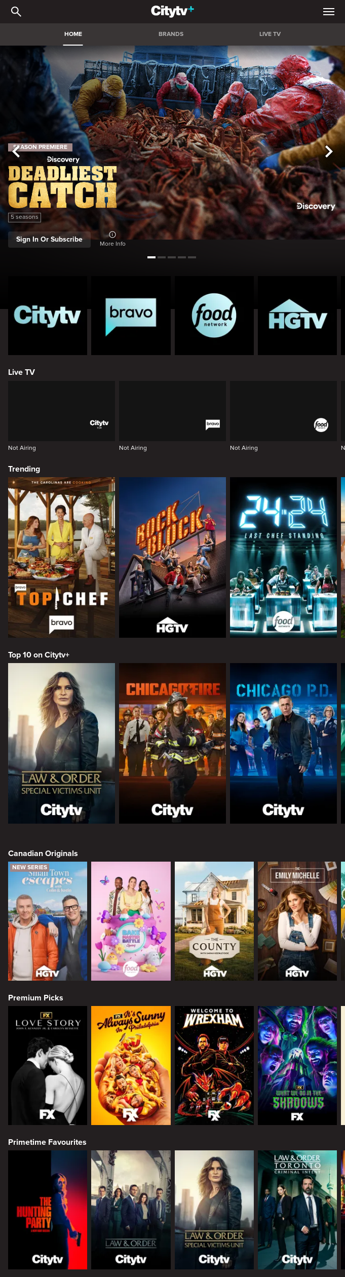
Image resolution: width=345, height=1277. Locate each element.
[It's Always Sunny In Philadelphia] (130, 1065)
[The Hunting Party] (47, 1209)
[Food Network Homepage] (214, 315)
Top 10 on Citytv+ (38, 655)
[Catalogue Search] (16, 12)
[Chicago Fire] (172, 743)
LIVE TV (270, 34)
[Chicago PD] (283, 743)
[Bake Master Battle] (130, 921)
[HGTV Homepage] (297, 315)
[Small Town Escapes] (47, 921)
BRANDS (171, 34)
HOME (73, 34)
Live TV (21, 372)
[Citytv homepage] (47, 315)
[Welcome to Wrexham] (214, 1065)
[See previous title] (16, 152)
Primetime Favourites (47, 1142)
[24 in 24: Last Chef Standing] (283, 557)
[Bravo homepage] (130, 315)
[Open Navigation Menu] (329, 12)
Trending (24, 469)
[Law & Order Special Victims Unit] (61, 743)
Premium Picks (35, 998)
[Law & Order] (130, 1209)
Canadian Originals (43, 853)
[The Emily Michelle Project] (297, 921)
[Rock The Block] (172, 557)
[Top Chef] (61, 557)
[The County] (214, 921)
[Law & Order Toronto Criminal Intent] (297, 1209)
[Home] (172, 12)
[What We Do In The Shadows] (297, 1065)
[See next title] (329, 152)
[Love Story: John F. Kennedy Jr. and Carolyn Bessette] (47, 1065)
